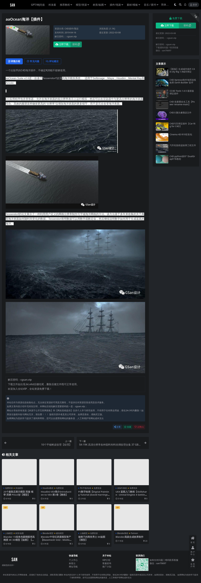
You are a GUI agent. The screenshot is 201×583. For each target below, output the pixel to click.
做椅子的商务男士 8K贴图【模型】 (91, 538)
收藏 (127, 427)
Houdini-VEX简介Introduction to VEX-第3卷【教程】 (56, 493)
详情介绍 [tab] (14, 61)
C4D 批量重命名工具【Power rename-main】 (182, 103)
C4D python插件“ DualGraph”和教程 (182, 157)
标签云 (72, 563)
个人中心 (73, 559)
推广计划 (106, 566)
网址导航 (73, 566)
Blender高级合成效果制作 (130, 536)
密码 (76, 44)
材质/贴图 (19, 533)
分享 (117, 427)
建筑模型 (60, 533)
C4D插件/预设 (72, 28)
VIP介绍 (106, 559)
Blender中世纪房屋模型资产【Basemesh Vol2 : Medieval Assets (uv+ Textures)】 (56, 539)
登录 (193, 5)
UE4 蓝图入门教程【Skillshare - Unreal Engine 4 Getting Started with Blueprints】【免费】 (131, 496)
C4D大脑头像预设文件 (180, 112)
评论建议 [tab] (52, 61)
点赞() (139, 427)
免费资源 (9, 488)
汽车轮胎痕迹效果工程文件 (183, 145)
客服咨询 (106, 563)
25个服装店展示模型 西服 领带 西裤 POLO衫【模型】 (18, 493)
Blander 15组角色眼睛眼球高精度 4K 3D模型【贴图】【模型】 (19, 539)
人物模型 (9, 533)
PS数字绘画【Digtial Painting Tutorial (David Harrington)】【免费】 (93, 494)
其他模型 (19, 488)
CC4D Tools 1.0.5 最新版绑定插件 (182, 92)
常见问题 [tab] (33, 61)
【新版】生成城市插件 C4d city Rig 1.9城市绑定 (182, 70)
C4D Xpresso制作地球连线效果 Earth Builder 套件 (183, 81)
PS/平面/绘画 (85, 488)
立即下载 (61, 44)
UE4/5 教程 (122, 488)
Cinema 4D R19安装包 (181, 134)
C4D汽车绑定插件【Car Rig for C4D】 (182, 125)
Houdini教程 (48, 488)
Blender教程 (122, 533)
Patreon (134, 533)
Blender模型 (48, 533)
